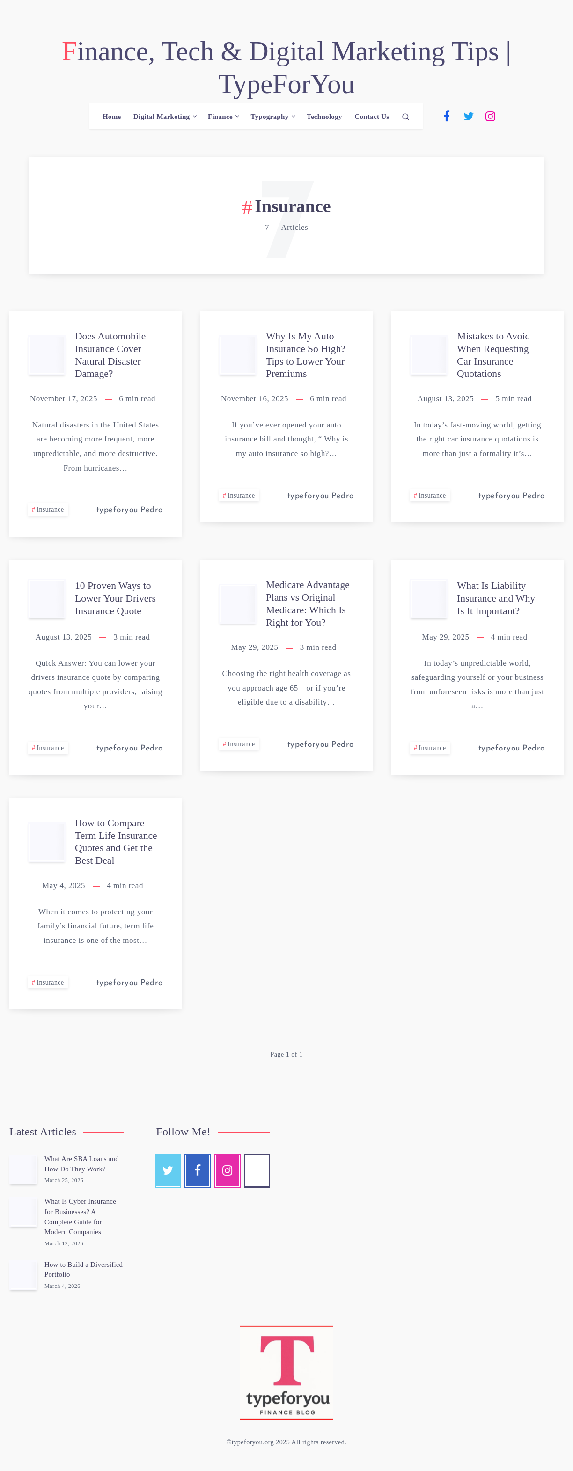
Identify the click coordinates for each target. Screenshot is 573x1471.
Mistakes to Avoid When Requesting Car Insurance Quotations (494, 356)
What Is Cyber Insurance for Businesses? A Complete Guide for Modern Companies (80, 1217)
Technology (324, 118)
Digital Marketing (161, 118)
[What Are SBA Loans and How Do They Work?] (23, 1169)
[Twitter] (469, 117)
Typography (269, 118)
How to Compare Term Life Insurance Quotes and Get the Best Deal (117, 842)
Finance (220, 118)
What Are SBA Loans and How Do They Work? (82, 1164)
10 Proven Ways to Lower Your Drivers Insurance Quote (116, 599)
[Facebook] (446, 117)
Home (112, 118)
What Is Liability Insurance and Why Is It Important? (497, 599)
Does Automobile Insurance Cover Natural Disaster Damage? (111, 356)
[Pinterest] (512, 117)
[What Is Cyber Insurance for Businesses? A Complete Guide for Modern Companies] (23, 1212)
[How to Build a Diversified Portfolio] (23, 1275)
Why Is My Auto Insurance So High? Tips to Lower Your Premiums (306, 356)
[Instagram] (491, 117)
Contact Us (371, 118)
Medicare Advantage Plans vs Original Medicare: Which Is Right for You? (309, 604)
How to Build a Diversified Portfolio (74, 1270)
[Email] (534, 117)
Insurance (51, 511)
